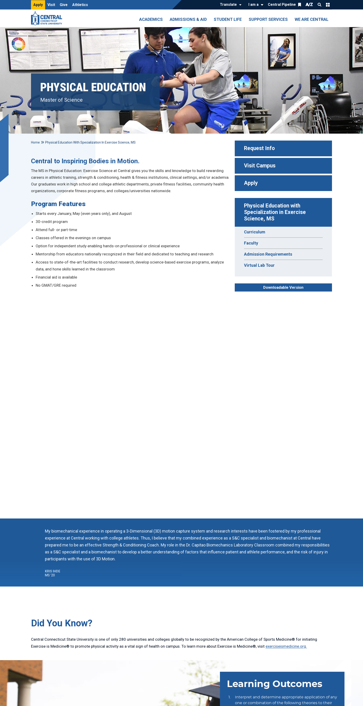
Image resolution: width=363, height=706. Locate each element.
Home (35, 142)
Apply (38, 5)
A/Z (309, 4)
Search (319, 4)
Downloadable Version (283, 287)
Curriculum (254, 231)
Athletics (80, 5)
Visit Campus (259, 166)
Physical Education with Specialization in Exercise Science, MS (275, 212)
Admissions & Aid (188, 19)
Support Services (268, 19)
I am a (253, 4)
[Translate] (229, 4)
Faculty (251, 243)
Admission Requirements (268, 254)
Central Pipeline (282, 4)
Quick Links (328, 4)
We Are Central (312, 19)
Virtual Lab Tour (259, 265)
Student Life (228, 19)
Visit (51, 5)
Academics (151, 19)
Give (64, 5)
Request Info (259, 148)
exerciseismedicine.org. (286, 646)
